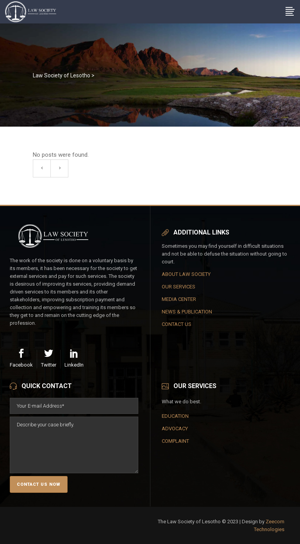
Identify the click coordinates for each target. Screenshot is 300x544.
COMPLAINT (175, 441)
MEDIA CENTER (179, 299)
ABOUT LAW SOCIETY (186, 274)
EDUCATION (175, 416)
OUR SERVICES (178, 287)
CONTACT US (176, 324)
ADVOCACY (175, 428)
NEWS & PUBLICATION (187, 312)
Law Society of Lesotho (61, 75)
